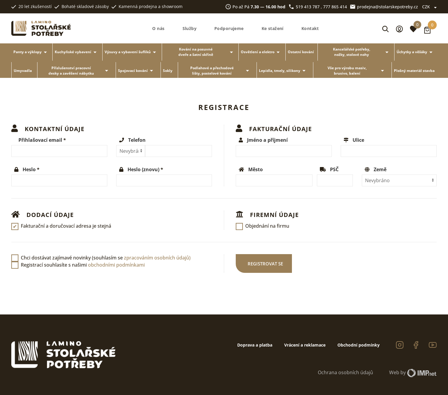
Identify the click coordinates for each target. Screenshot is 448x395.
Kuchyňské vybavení (77, 52)
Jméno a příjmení (267, 140)
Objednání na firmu (267, 226)
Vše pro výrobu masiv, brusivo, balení (357, 70)
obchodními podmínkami (116, 265)
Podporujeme (229, 28)
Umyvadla (23, 70)
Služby (190, 28)
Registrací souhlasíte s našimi (83, 265)
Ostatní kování (301, 51)
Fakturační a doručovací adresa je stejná (66, 226)
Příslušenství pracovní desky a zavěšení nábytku (79, 70)
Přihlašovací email (40, 140)
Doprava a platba (254, 345)
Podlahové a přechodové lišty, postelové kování (220, 70)
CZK (429, 7)
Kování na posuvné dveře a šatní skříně (206, 52)
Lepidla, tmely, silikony (283, 70)
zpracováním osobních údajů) (157, 257)
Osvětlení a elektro (261, 52)
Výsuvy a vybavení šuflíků (131, 52)
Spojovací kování (136, 70)
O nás (158, 28)
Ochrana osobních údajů (345, 372)
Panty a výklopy (31, 52)
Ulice (358, 140)
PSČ (334, 169)
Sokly (167, 70)
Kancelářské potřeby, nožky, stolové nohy (362, 52)
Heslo (29, 169)
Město (255, 169)
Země (380, 169)
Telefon (137, 140)
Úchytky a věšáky (416, 52)
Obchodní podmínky (358, 345)
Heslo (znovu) (143, 169)
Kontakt (310, 28)
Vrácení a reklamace (305, 345)
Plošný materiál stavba (414, 70)
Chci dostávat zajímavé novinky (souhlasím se (106, 257)
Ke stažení (273, 28)
